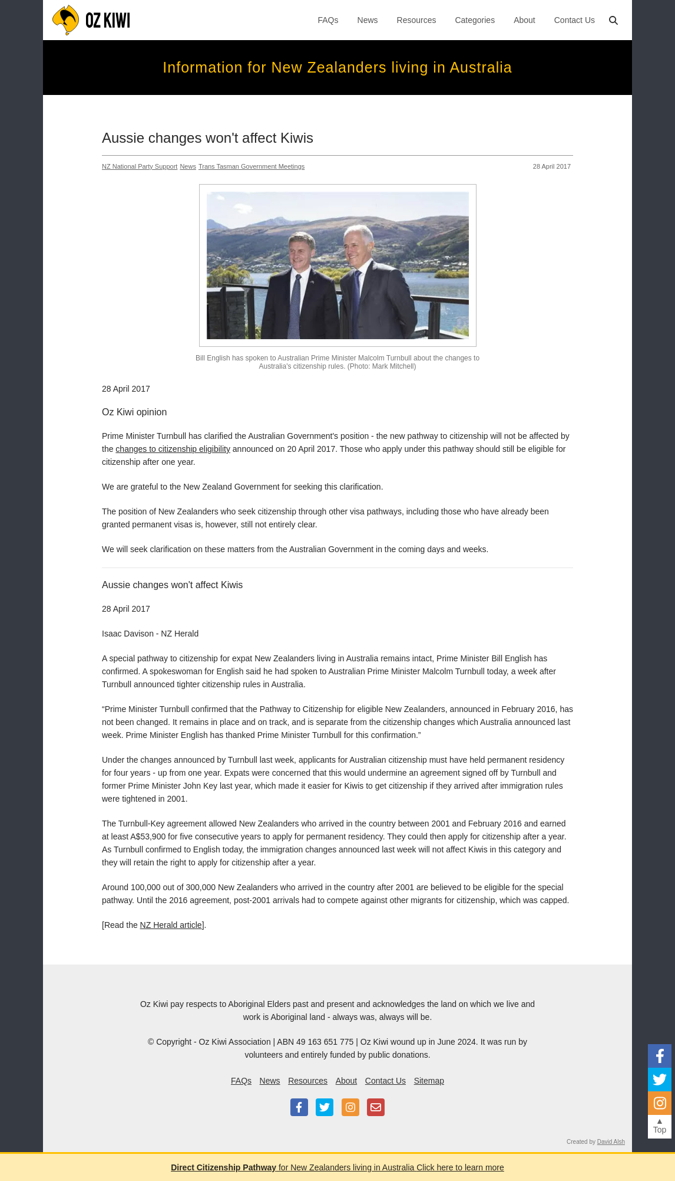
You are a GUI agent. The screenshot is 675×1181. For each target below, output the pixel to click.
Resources (416, 20)
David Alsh (611, 1142)
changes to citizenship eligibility (172, 449)
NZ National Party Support (139, 166)
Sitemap (429, 1080)
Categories (475, 20)
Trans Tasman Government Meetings (251, 166)
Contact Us (574, 20)
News (368, 20)
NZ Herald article (171, 925)
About (524, 20)
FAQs (328, 20)
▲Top (660, 1125)
